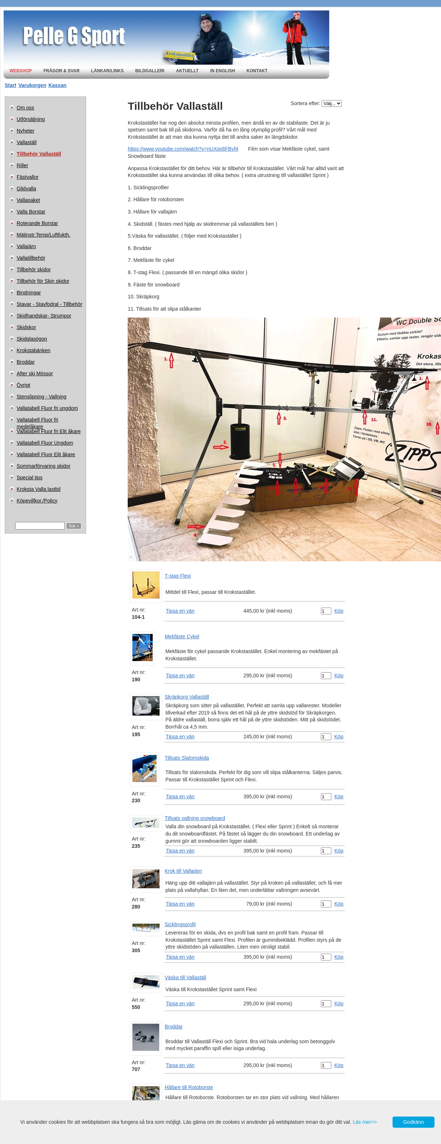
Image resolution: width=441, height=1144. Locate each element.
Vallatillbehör (31, 258)
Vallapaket (28, 200)
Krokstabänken (33, 350)
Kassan (57, 85)
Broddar (26, 362)
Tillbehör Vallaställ (39, 154)
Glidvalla (26, 188)
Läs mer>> (365, 1122)
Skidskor (26, 327)
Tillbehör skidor (34, 269)
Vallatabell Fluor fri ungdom (47, 408)
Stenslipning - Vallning (42, 397)
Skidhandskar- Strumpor (44, 316)
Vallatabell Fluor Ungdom (45, 443)
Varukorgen (32, 85)
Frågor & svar (61, 70)
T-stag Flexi (178, 576)
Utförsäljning (31, 119)
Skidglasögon (32, 339)
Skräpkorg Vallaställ (187, 697)
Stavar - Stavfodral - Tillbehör (49, 304)
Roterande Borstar (37, 223)
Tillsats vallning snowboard (195, 818)
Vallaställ (27, 142)
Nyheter (25, 131)
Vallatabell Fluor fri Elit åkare (49, 431)
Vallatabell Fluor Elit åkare (46, 454)
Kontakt (257, 70)
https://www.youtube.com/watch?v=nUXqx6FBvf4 (183, 149)
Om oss (25, 108)
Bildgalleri (150, 70)
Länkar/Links (107, 70)
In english (222, 70)
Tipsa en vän (180, 611)
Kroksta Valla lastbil (38, 489)
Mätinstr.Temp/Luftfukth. (44, 235)
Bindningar (29, 292)
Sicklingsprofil (180, 924)
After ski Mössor (35, 373)
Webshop (20, 70)
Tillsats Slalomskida (187, 758)
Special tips (30, 477)
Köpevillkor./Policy (37, 501)
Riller (22, 165)
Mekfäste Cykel (182, 636)
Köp (338, 611)
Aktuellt (187, 70)
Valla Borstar (31, 212)
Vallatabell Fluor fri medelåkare (37, 421)
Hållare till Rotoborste (189, 1087)
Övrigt (23, 385)
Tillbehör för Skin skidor (43, 281)
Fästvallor (28, 177)
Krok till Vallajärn (183, 871)
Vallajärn (26, 246)
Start (10, 85)
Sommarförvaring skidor (44, 466)
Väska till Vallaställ (185, 977)
